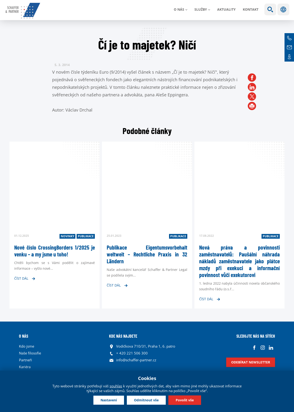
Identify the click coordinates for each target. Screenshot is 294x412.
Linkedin (271, 347)
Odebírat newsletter (250, 362)
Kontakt (250, 9)
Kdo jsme (26, 346)
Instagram (262, 347)
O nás (179, 9)
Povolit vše (185, 400)
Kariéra (25, 366)
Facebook (254, 347)
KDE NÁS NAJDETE (123, 336)
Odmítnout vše (146, 400)
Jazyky (283, 9)
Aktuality (226, 9)
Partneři (25, 360)
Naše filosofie (30, 353)
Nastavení (109, 400)
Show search (270, 9)
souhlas (116, 386)
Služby (200, 9)
